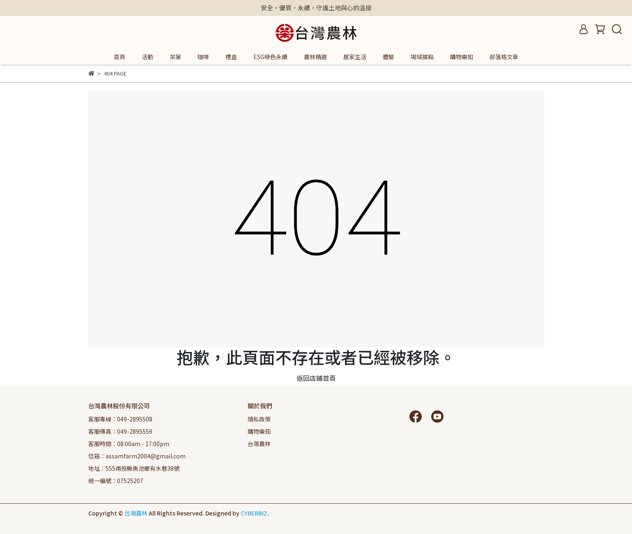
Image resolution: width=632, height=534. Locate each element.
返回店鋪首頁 (316, 378)
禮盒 (231, 57)
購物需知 (461, 57)
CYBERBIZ (254, 513)
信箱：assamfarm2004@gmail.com (137, 456)
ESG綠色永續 (270, 57)
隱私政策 (259, 419)
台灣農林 (259, 444)
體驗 (388, 57)
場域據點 (422, 57)
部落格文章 (504, 57)
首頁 (119, 57)
